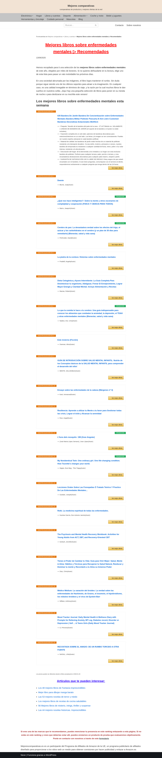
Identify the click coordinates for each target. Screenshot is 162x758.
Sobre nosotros (134, 25)
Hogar (39, 16)
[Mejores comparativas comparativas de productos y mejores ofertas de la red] (81, 7)
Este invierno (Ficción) (67, 340)
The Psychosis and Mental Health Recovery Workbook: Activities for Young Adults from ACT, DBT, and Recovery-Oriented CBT (88, 535)
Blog (81, 19)
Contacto (119, 25)
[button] (32, 15)
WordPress (51, 755)
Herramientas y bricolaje (32, 19)
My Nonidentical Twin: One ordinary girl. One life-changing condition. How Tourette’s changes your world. (88, 462)
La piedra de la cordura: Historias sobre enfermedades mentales (86, 257)
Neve (23, 755)
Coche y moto (96, 16)
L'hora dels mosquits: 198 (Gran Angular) (76, 437)
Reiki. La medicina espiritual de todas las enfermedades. (83, 511)
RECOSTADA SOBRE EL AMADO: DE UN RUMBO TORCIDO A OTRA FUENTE (88, 648)
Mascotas (71, 19)
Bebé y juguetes (114, 16)
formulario (104, 738)
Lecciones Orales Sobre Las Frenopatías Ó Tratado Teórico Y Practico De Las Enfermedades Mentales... (89, 488)
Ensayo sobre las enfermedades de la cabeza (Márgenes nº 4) (85, 390)
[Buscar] (78, 25)
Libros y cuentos (52, 16)
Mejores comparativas (55, 36)
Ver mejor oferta (117, 168)
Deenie (60, 180)
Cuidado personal (55, 19)
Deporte (67, 16)
